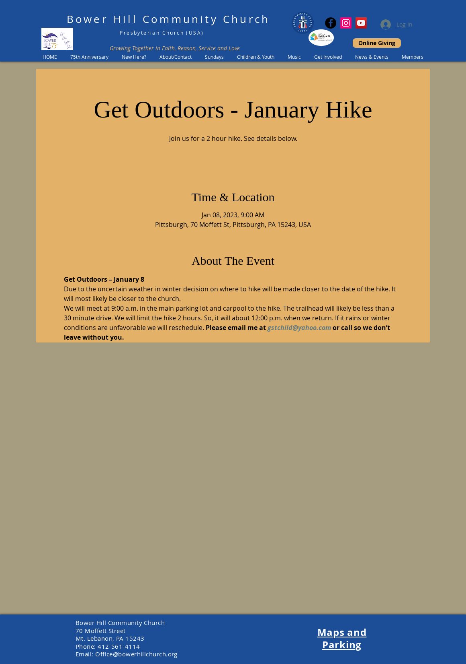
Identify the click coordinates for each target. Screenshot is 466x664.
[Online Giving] (377, 43)
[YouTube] (361, 23)
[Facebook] (330, 23)
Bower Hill (102, 19)
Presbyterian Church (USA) (162, 32)
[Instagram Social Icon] (346, 23)
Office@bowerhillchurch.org (136, 654)
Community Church (206, 19)
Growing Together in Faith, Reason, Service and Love (175, 48)
